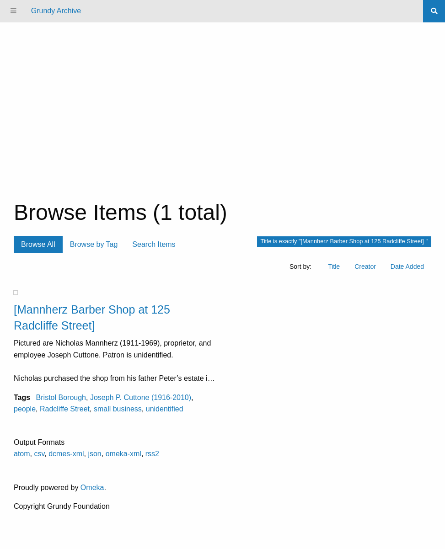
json (94, 454)
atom (22, 454)
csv (39, 454)
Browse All (38, 244)
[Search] (434, 11)
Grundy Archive (56, 11)
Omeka (92, 487)
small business (118, 409)
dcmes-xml (66, 454)
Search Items (153, 244)
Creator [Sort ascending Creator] (365, 266)
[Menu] (14, 11)
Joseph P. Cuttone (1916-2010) (140, 397)
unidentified (164, 409)
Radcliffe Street (65, 409)
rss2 (152, 454)
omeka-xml (123, 454)
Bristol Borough (61, 397)
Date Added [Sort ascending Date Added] (407, 266)
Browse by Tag (94, 244)
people (25, 409)
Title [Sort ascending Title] (334, 266)
